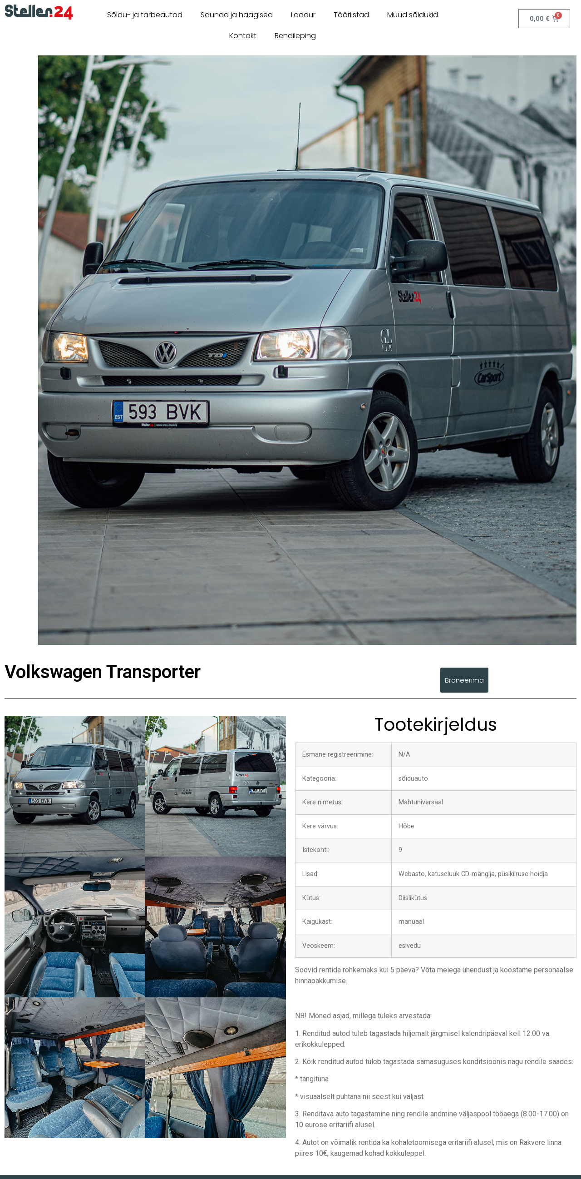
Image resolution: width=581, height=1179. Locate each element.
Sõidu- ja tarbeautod (144, 15)
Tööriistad (351, 15)
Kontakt (242, 35)
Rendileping (295, 35)
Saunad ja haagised (237, 15)
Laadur (303, 15)
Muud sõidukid (412, 15)
